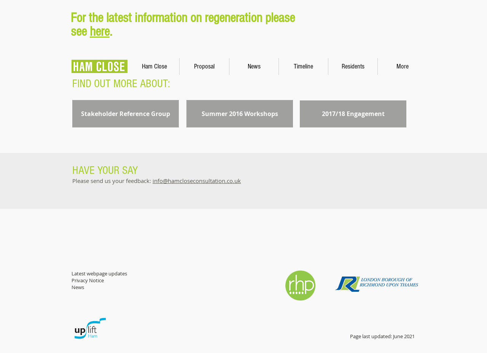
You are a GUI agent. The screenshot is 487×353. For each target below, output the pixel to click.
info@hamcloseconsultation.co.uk (197, 180)
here (100, 31)
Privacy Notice (88, 280)
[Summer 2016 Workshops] (239, 113)
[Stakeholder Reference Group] (125, 113)
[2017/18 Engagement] (353, 113)
